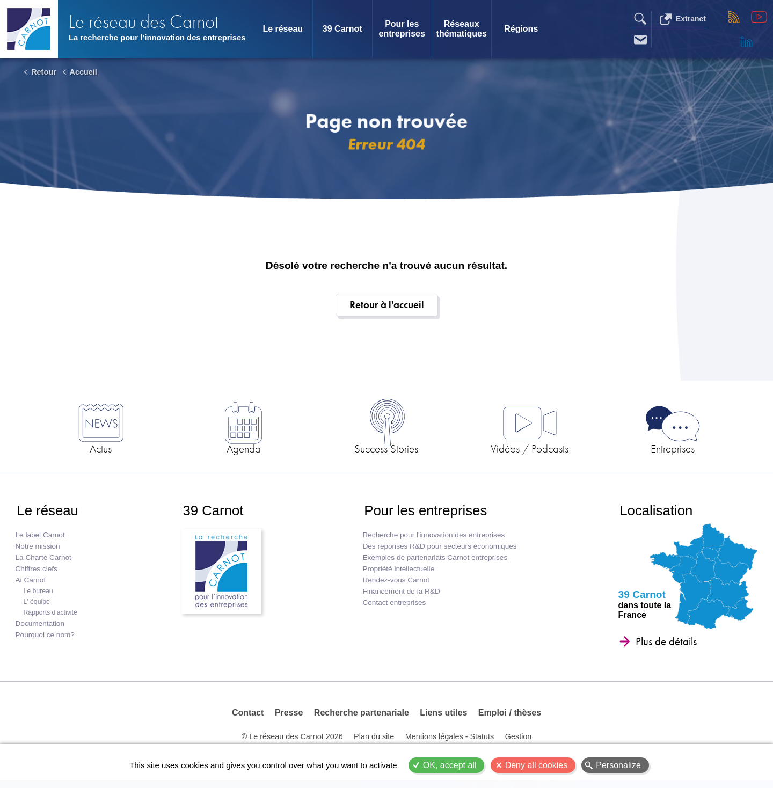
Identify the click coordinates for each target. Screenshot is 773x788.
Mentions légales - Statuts (449, 743)
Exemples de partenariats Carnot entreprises (434, 562)
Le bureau (38, 595)
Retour (43, 72)
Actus (129, 450)
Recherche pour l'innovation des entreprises (433, 539)
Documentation (40, 628)
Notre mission (38, 550)
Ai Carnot (31, 584)
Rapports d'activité (50, 617)
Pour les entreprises (402, 28)
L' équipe (37, 606)
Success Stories (386, 450)
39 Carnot (342, 28)
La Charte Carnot (43, 562)
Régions (521, 28)
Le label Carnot (40, 539)
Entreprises (644, 450)
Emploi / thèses (509, 718)
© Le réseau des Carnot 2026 (292, 743)
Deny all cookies (536, 765)
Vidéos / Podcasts (515, 450)
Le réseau (282, 28)
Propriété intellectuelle (398, 573)
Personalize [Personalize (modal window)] (618, 765)
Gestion (518, 743)
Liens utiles (443, 718)
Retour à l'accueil (386, 305)
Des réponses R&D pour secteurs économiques (439, 550)
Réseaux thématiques (461, 28)
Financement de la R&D (400, 596)
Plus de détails (664, 646)
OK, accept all (450, 765)
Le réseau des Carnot (145, 16)
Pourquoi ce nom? (45, 639)
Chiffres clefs (36, 573)
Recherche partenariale (361, 718)
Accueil (83, 72)
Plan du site (374, 743)
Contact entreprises (393, 607)
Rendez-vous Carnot (395, 584)
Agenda (258, 450)
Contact (248, 718)
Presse (289, 718)
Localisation (655, 514)
